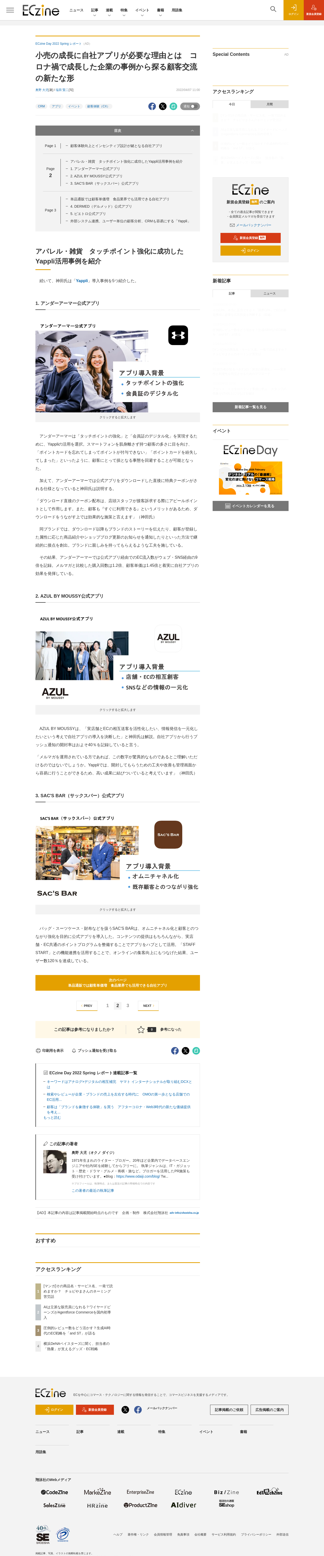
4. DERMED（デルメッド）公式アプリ (101, 206)
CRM (41, 106)
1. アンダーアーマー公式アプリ (95, 169)
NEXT (149, 1006)
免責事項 (183, 1534)
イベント (142, 10)
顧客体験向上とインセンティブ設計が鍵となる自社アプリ (116, 146)
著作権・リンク (138, 1534)
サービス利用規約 (224, 1534)
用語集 (177, 10)
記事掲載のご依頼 (229, 1410)
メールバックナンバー (250, 225)
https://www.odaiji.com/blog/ (138, 1176)
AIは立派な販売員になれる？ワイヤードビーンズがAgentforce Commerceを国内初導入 (77, 1312)
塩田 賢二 (62, 90)
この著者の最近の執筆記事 (93, 1190)
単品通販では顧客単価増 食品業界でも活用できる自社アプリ (120, 199)
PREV (86, 1006)
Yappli (82, 281)
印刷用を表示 (49, 1051)
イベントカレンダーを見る (249, 505)
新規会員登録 (249, 237)
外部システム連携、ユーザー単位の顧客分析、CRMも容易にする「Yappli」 (130, 221)
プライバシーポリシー (256, 1534)
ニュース (76, 10)
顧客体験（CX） (98, 106)
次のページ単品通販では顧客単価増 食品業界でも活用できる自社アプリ (117, 982)
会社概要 (200, 1534)
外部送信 (282, 1534)
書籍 (160, 10)
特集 (124, 10)
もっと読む (52, 1117)
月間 (270, 104)
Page (50, 146)
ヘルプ (118, 1534)
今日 (232, 104)
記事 (94, 10)
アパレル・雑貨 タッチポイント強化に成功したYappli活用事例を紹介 (126, 161)
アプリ (56, 106)
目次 (154, 130)
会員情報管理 (163, 1534)
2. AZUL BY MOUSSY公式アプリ (96, 176)
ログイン (249, 250)
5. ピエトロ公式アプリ (88, 214)
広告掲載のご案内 (269, 1410)
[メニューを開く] (10, 10)
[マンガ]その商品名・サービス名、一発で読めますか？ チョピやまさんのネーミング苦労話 (78, 1291)
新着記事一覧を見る (251, 407)
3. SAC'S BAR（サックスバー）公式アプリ (104, 183)
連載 (109, 10)
